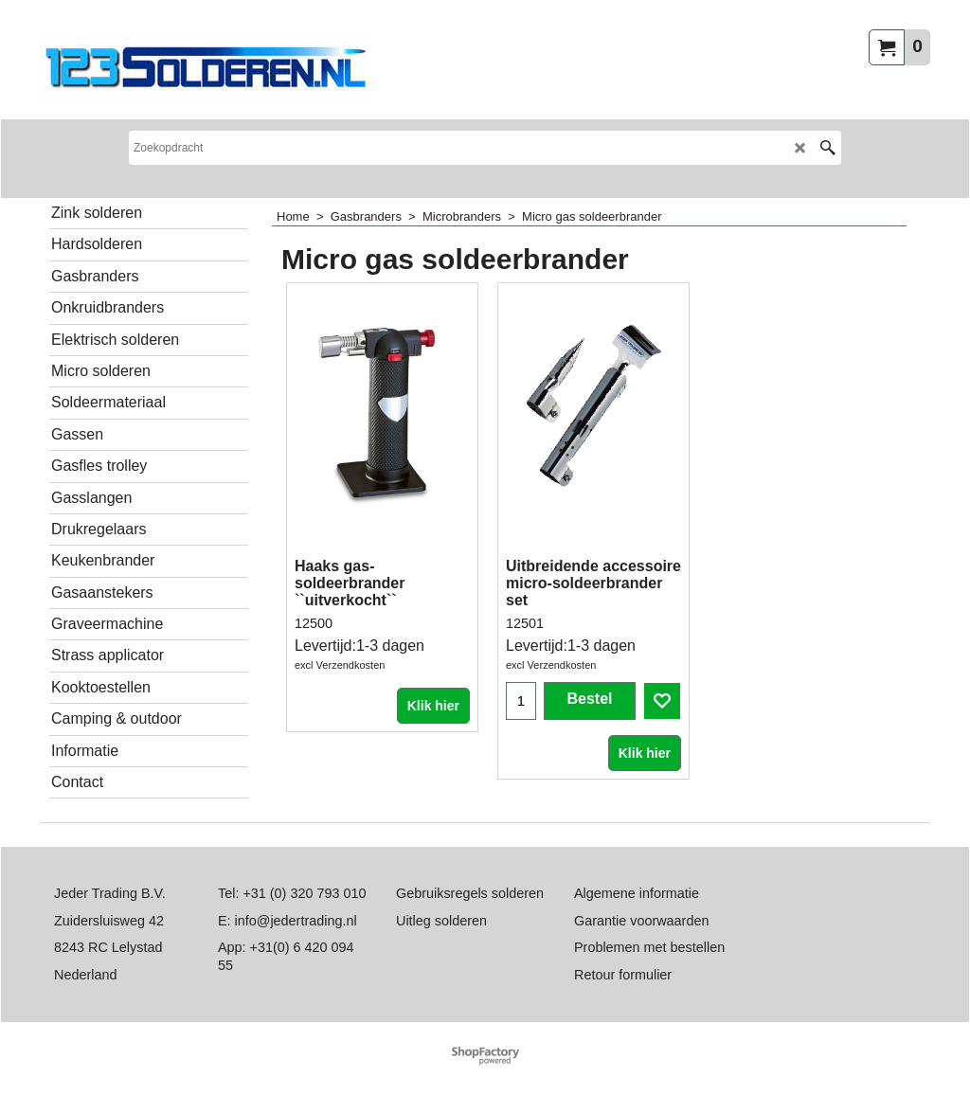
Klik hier (433, 705)
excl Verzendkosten (340, 665)
